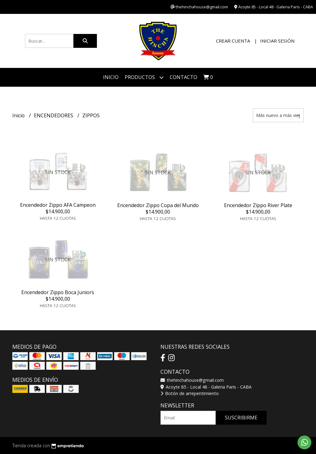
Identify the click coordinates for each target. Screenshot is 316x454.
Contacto (183, 77)
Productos (144, 77)
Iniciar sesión (277, 41)
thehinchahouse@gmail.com (192, 380)
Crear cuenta (233, 41)
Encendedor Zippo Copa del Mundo (158, 205)
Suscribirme (241, 417)
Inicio (110, 77)
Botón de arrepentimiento (189, 393)
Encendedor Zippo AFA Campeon (58, 205)
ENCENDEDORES (54, 115)
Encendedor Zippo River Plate (258, 205)
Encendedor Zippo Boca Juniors (57, 292)
